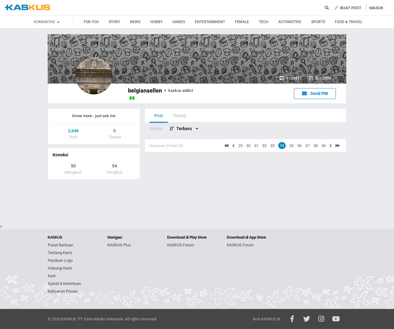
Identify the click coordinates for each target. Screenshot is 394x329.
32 (264, 145)
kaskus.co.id (27, 7)
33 (272, 145)
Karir (52, 275)
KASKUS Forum (180, 245)
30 (248, 145)
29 (240, 145)
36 (299, 145)
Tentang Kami (60, 252)
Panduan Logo (60, 260)
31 (256, 145)
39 (323, 145)
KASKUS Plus (119, 245)
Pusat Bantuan (60, 245)
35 (291, 145)
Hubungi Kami (60, 268)
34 (282, 145)
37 (307, 145)
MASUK (376, 8)
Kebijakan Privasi (63, 291)
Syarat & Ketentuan (64, 283)
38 (315, 145)
